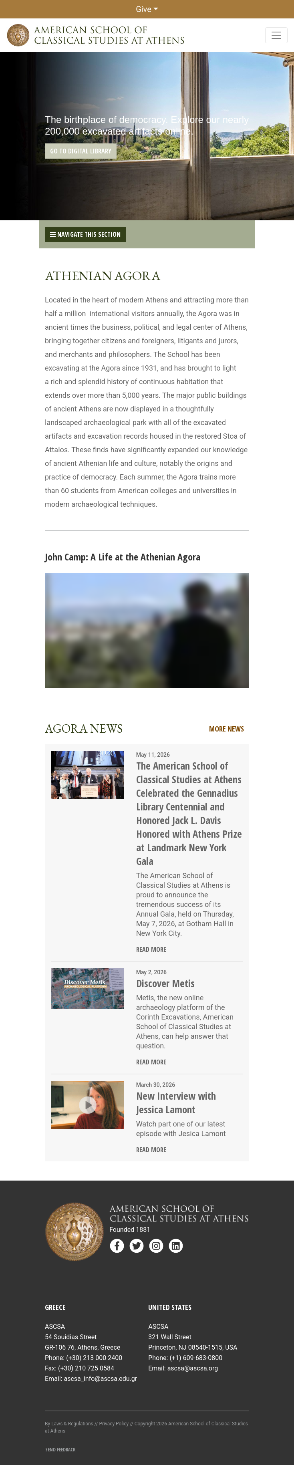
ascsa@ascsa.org (192, 1368)
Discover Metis (165, 983)
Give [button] (143, 9)
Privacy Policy (114, 1424)
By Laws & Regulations (69, 1424)
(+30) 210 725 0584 (86, 1368)
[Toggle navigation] (276, 35)
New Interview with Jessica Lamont (176, 1102)
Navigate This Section (85, 234)
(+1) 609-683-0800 (195, 1358)
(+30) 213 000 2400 (94, 1358)
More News (226, 729)
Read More (151, 949)
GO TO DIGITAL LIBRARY (80, 151)
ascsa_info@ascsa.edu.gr (100, 1378)
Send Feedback (60, 1449)
